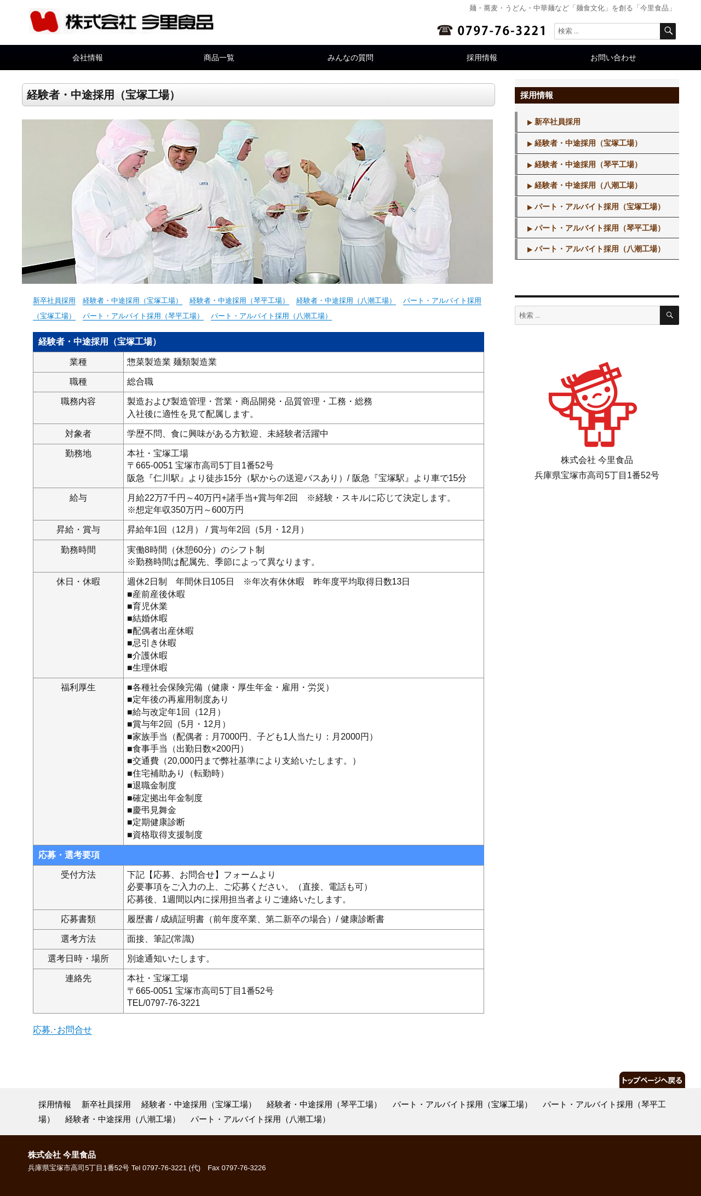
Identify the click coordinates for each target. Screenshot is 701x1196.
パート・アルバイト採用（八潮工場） (271, 316)
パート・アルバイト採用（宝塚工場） (600, 206)
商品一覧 (219, 57)
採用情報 (482, 57)
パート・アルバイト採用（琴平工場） (143, 316)
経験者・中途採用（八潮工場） (346, 300)
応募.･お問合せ (62, 1029)
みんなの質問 (350, 57)
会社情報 (87, 57)
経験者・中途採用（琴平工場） (239, 300)
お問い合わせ (613, 57)
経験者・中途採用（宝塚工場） (132, 300)
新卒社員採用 (54, 300)
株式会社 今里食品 (62, 1154)
